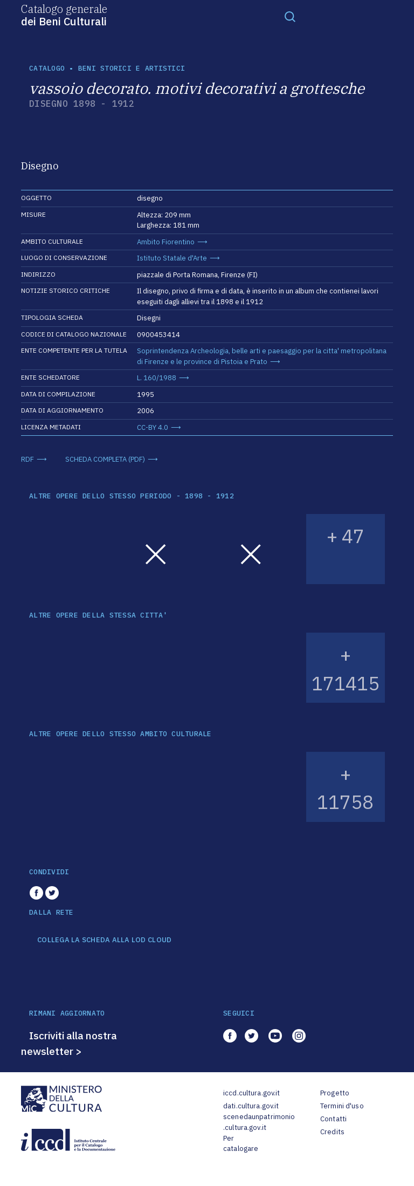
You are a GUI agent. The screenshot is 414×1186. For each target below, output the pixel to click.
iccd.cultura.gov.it (251, 1093)
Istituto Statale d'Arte (172, 258)
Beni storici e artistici (131, 68)
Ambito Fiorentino (166, 241)
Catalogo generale (64, 15)
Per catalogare (240, 1144)
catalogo (47, 68)
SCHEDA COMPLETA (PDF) (105, 459)
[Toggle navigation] (290, 16)
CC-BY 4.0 (152, 427)
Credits (332, 1131)
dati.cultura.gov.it (251, 1105)
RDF (27, 459)
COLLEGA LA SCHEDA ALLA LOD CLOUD (104, 940)
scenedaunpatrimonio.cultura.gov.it (259, 1122)
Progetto (334, 1093)
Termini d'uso (342, 1105)
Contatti (333, 1118)
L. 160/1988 (156, 377)
